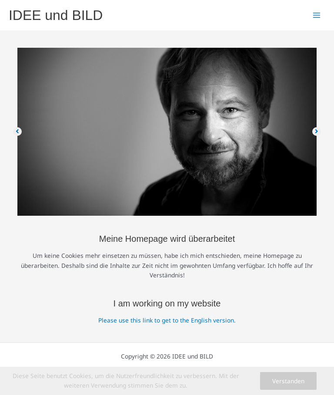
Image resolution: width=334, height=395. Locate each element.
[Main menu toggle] (317, 15)
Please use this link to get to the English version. (167, 320)
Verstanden (288, 381)
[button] (17, 131)
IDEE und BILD (56, 15)
